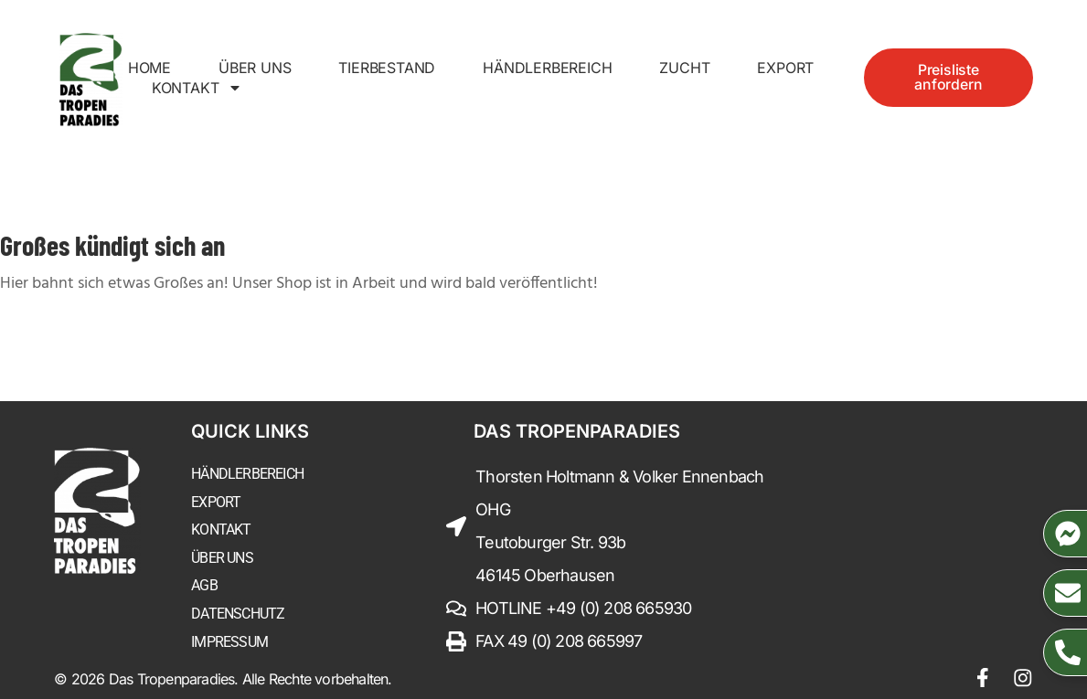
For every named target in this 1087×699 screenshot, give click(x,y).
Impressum (229, 640)
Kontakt (197, 88)
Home (149, 67)
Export (785, 67)
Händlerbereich (547, 67)
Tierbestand (386, 67)
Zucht (684, 67)
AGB (204, 584)
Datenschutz (237, 612)
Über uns (254, 67)
